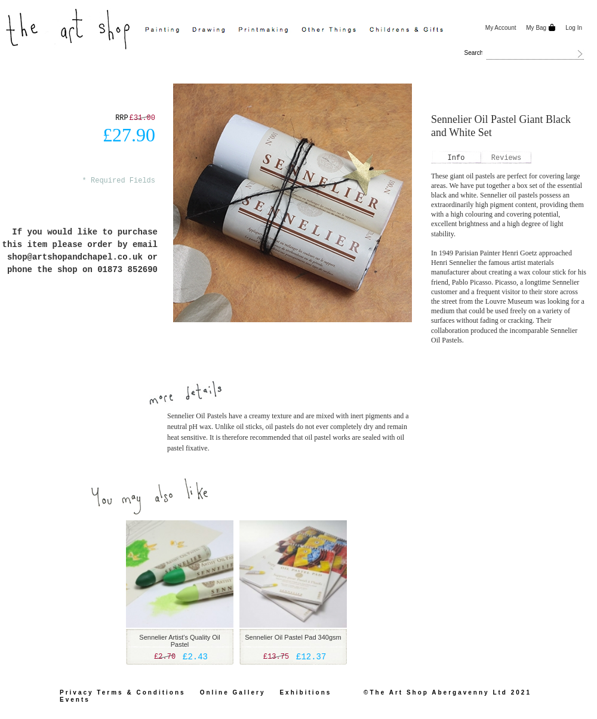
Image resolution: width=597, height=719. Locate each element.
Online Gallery (233, 692)
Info (456, 158)
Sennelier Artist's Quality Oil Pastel (179, 641)
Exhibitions (305, 692)
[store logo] (69, 28)
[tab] (456, 158)
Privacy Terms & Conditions (123, 692)
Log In (573, 27)
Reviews (506, 158)
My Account (500, 27)
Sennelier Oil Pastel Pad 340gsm (293, 637)
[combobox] (535, 54)
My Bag (536, 27)
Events (75, 699)
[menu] (309, 30)
